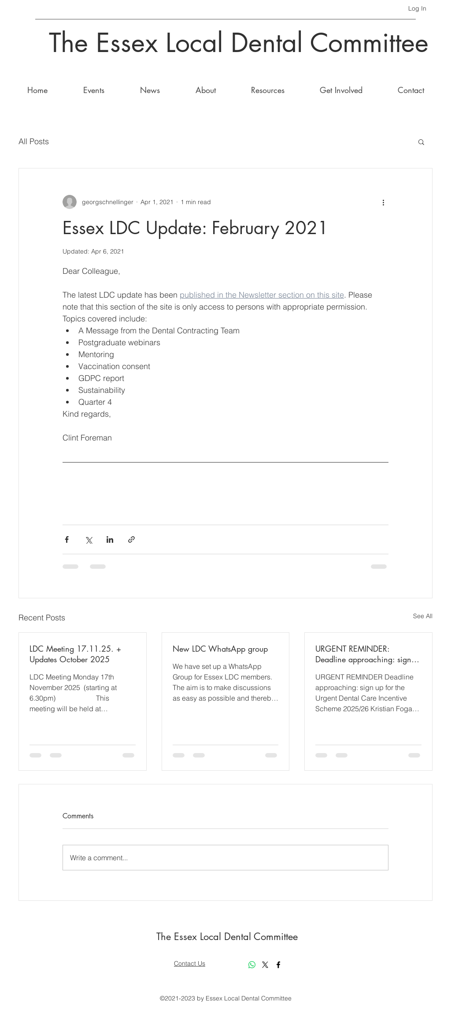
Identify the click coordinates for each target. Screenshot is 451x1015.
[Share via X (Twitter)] (88, 539)
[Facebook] (278, 964)
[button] (421, 141)
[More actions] (383, 202)
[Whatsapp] (252, 964)
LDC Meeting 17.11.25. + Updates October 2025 (75, 653)
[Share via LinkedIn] (110, 539)
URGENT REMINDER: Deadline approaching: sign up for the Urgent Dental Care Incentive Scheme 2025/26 (366, 653)
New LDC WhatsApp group (220, 648)
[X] (265, 964)
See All (423, 616)
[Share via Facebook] (67, 539)
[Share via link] (131, 539)
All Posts (33, 141)
